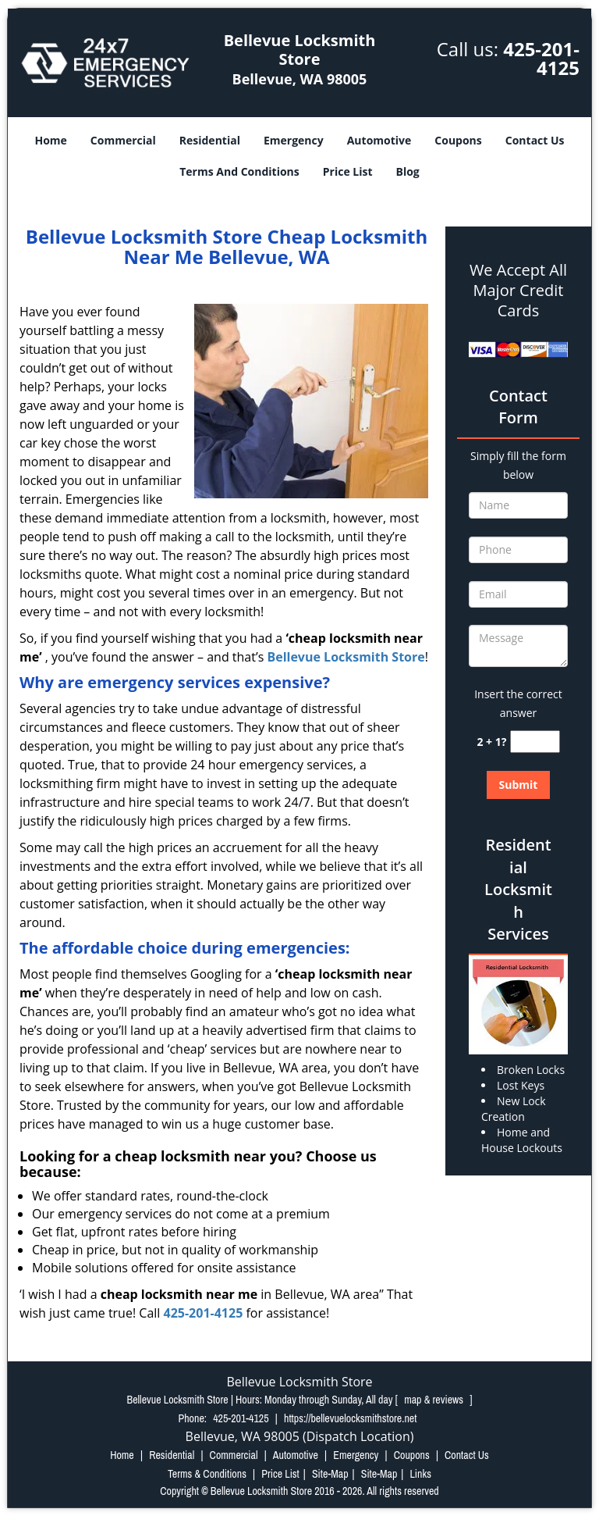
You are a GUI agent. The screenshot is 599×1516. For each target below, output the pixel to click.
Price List (348, 171)
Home (50, 140)
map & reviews (435, 1400)
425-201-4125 (541, 58)
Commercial (123, 140)
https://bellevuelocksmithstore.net (350, 1418)
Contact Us (535, 140)
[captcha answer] (535, 741)
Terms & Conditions (207, 1474)
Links (420, 1474)
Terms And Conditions (239, 171)
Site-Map (330, 1474)
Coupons (457, 140)
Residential (209, 140)
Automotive (379, 140)
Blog (408, 171)
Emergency (294, 140)
